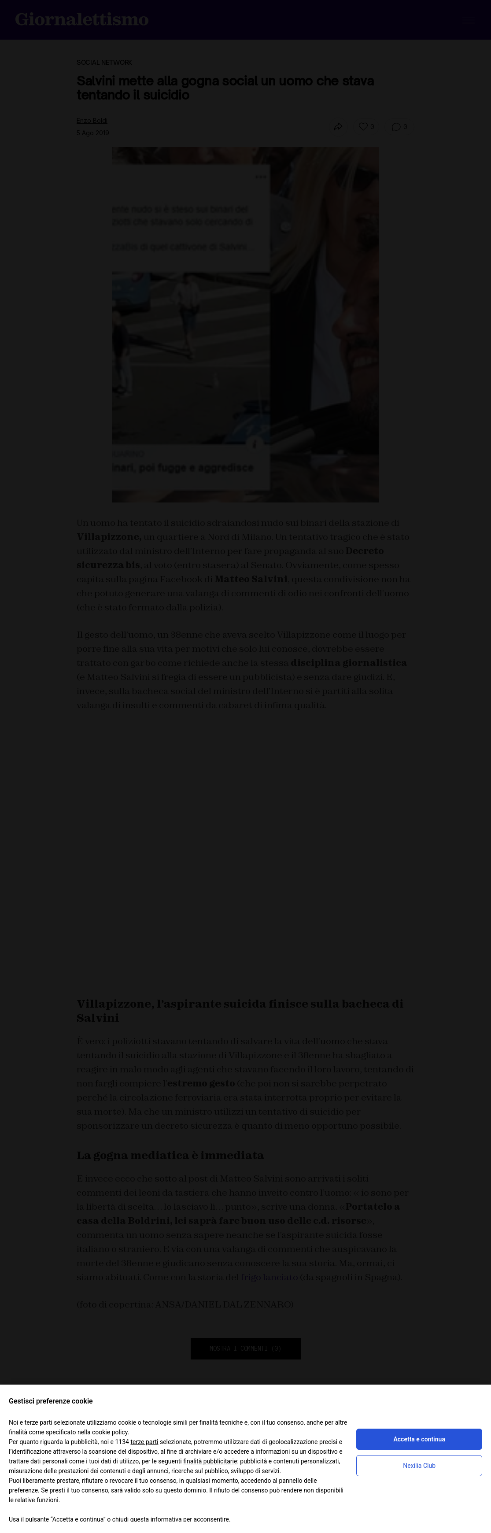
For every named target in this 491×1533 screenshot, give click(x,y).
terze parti (144, 1441)
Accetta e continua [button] (419, 1439)
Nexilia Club (419, 1465)
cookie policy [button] (110, 1432)
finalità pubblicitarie (210, 1461)
